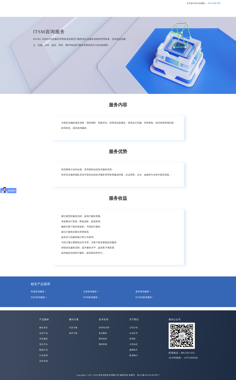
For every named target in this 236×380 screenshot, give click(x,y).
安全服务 (43, 339)
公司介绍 (133, 327)
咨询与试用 (104, 327)
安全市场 (43, 361)
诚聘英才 (133, 350)
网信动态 (103, 339)
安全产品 (43, 333)
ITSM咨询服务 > (91, 297)
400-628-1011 (214, 3)
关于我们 (134, 319)
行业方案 (73, 327)
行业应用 (43, 355)
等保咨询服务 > (38, 291)
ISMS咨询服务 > (39, 297)
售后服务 (103, 333)
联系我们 (133, 355)
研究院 (132, 339)
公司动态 (133, 344)
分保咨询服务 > (91, 291)
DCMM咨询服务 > (145, 297)
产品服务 (44, 319)
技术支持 (103, 319)
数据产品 (43, 350)
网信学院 (103, 344)
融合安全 (43, 327)
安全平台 (43, 344)
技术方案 (73, 333)
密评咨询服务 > (143, 291)
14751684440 (191, 358)
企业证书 (133, 333)
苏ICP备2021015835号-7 (148, 375)
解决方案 (74, 319)
